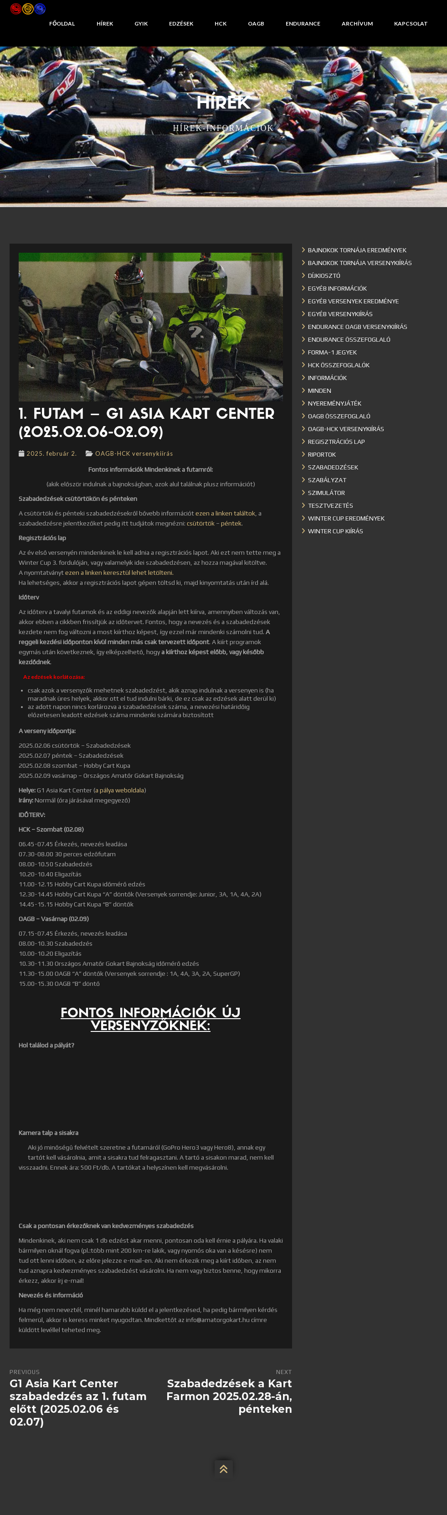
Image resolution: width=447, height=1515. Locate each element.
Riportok (322, 454)
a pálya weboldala (119, 790)
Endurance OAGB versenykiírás (357, 326)
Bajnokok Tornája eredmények (357, 250)
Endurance (303, 23)
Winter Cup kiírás (335, 531)
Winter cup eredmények (346, 518)
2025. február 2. (51, 453)
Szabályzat (327, 480)
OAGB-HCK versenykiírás (134, 453)
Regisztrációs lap (336, 441)
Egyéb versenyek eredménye (353, 301)
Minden (319, 390)
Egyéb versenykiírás (340, 314)
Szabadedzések (333, 467)
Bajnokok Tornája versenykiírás (360, 262)
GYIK (141, 23)
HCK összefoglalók (339, 365)
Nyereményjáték (334, 403)
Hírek (105, 23)
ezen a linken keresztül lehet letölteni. (119, 572)
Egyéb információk (337, 288)
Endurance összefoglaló (349, 339)
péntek (231, 523)
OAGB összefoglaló (339, 416)
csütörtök (201, 523)
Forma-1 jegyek (332, 352)
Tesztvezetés (330, 505)
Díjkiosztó (324, 275)
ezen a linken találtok (225, 513)
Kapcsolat (411, 23)
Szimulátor (326, 492)
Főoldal (62, 23)
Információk (327, 377)
